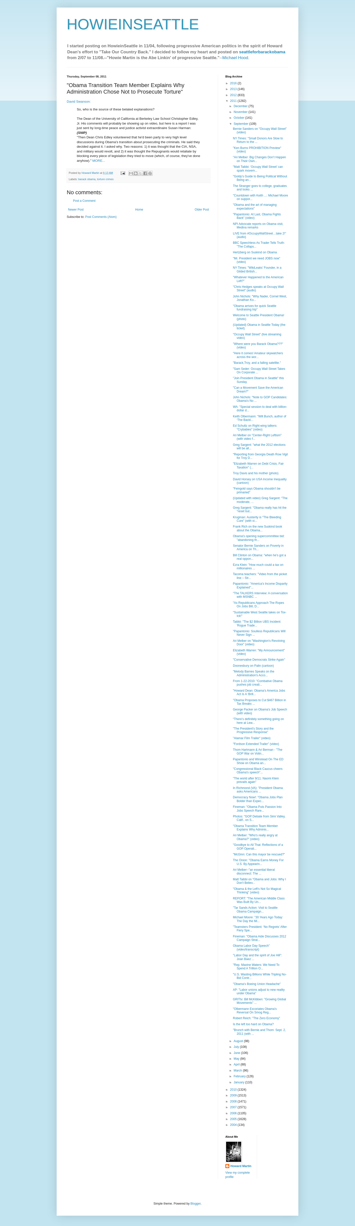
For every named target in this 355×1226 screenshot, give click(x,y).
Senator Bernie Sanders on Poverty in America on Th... (258, 547)
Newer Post (76, 209)
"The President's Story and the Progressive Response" (253, 730)
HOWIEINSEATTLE (133, 24)
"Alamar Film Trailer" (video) (251, 738)
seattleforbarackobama (262, 52)
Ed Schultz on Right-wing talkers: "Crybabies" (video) (255, 427)
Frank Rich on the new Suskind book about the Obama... (257, 528)
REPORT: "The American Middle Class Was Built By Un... (259, 900)
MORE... (98, 161)
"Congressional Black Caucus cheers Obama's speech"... (257, 770)
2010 (234, 1089)
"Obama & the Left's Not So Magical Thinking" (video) (257, 890)
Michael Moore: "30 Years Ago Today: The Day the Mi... (258, 919)
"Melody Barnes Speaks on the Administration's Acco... (253, 673)
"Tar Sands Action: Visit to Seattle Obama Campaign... (255, 909)
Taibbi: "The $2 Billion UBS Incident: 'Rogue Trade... (257, 623)
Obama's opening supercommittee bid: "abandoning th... (259, 537)
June (237, 1053)
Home (139, 209)
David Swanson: (79, 101)
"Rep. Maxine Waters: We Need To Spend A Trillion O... (256, 966)
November (241, 112)
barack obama (86, 179)
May (237, 1058)
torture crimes (105, 179)
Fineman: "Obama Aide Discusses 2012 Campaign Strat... (259, 938)
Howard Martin (240, 1166)
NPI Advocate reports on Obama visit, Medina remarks (258, 225)
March (238, 1070)
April (237, 1064)
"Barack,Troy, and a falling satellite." (257, 363)
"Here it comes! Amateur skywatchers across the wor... (258, 355)
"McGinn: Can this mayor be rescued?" (259, 854)
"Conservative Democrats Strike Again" (259, 659)
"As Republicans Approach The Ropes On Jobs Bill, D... (258, 604)
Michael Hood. (235, 57)
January (239, 1082)
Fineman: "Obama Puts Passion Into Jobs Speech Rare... (257, 808)
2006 (234, 1113)
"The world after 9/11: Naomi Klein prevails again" (256, 780)
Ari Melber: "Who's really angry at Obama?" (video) (255, 837)
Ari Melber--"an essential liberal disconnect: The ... (254, 871)
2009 (234, 1095)
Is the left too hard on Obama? (253, 1024)
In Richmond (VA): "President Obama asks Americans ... (258, 789)
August (239, 1041)
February (240, 1076)
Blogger (195, 1203)
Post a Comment (84, 201)
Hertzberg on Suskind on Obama (255, 252)
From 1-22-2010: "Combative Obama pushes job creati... (257, 682)
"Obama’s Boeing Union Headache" (257, 984)
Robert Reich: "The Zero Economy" (256, 1018)
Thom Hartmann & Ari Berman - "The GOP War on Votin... (257, 751)
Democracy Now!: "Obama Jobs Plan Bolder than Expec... (258, 799)
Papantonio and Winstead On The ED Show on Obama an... (258, 761)
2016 (234, 83)
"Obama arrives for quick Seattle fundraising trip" (254, 307)
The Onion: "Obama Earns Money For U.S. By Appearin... (258, 861)
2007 (234, 1107)
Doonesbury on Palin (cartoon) (253, 665)
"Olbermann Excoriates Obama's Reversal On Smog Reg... (255, 1010)
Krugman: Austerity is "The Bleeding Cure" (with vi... (257, 519)
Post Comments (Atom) (101, 217)
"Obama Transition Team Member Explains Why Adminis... (255, 827)
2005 (234, 1119)
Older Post (202, 209)
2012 (234, 95)
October (239, 118)
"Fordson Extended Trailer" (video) (256, 744)
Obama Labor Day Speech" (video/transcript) (251, 947)
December (241, 106)
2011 (234, 101)
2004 (234, 1125)
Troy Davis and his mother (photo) (255, 473)
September (241, 124)
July (237, 1047)
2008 (234, 1101)
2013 (234, 89)
